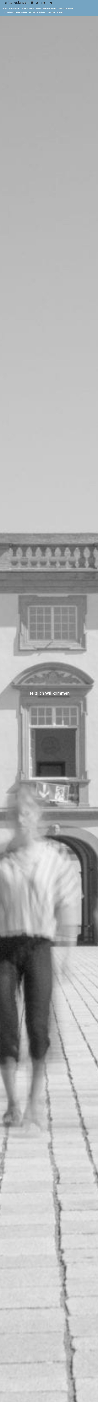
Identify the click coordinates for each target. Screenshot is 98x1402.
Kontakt (60, 12)
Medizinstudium (28, 8)
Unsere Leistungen (65, 8)
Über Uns (51, 12)
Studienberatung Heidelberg (15, 12)
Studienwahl (14, 8)
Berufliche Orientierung (46, 8)
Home (5, 8)
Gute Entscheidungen (37, 12)
